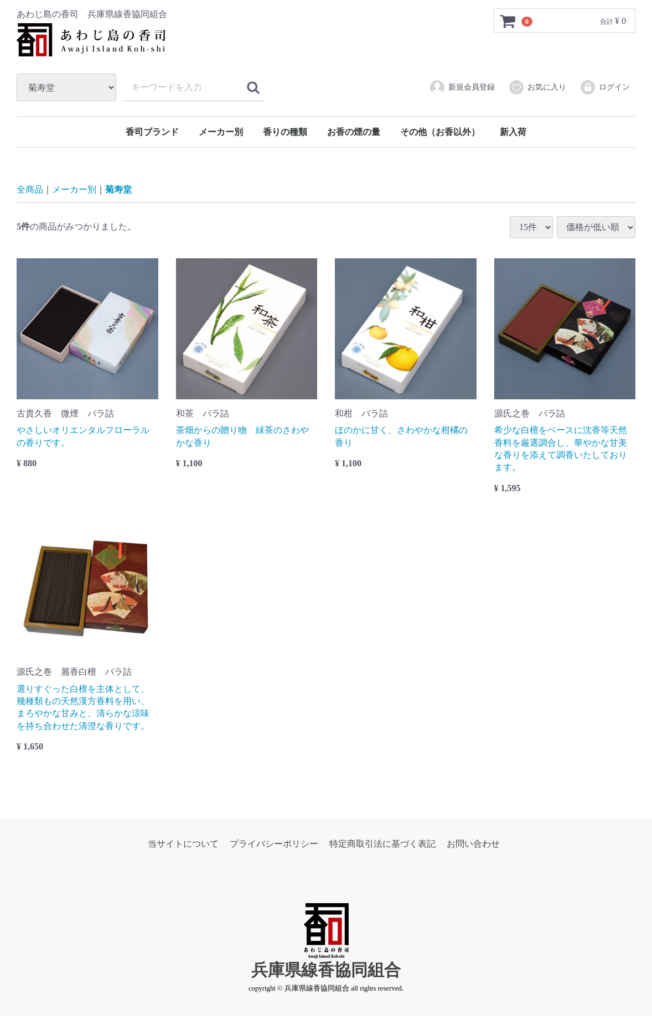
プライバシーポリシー (274, 843)
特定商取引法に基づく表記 (382, 843)
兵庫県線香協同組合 (326, 970)
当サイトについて (183, 843)
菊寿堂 (118, 189)
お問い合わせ (473, 843)
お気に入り (537, 87)
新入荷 (513, 132)
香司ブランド (152, 132)
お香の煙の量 (353, 132)
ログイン (604, 87)
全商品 (30, 189)
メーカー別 (221, 132)
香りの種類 (285, 132)
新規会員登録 (462, 87)
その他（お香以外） (440, 132)
